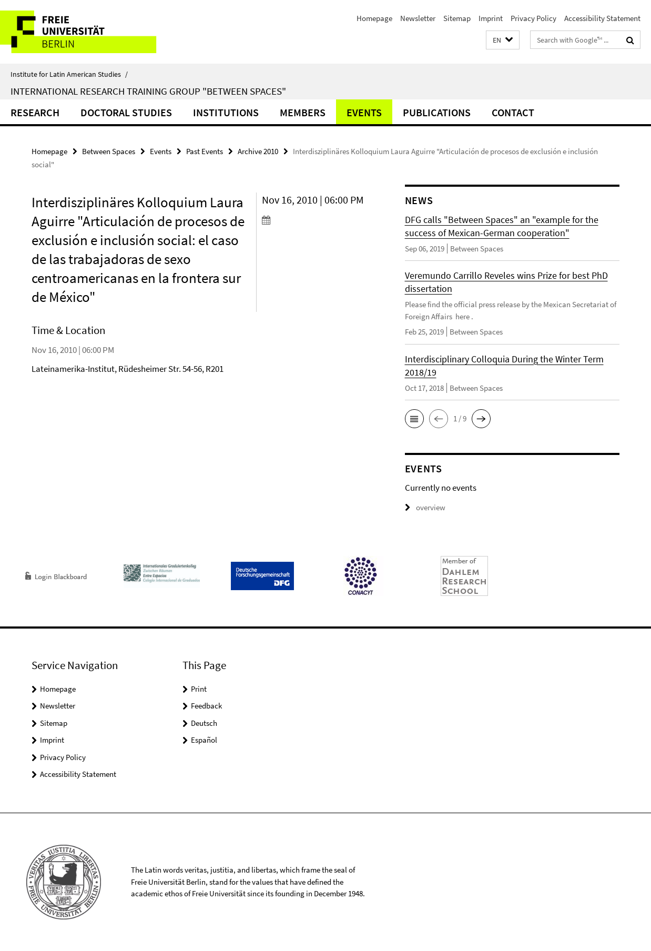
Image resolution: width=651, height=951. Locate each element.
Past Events (204, 151)
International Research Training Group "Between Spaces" (148, 91)
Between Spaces (108, 151)
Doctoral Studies (126, 112)
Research (35, 112)
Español (204, 740)
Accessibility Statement (602, 18)
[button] (503, 40)
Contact (513, 112)
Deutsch (204, 723)
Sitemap (457, 18)
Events (364, 112)
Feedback (206, 706)
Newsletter (417, 18)
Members (303, 112)
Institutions (226, 112)
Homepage (374, 18)
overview (425, 507)
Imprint (491, 18)
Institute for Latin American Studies (69, 74)
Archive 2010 (258, 151)
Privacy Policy (533, 18)
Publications (437, 112)
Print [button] (199, 689)
